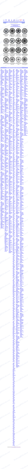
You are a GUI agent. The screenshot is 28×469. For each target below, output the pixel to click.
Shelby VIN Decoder (2, 112)
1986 (9, 175)
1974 (5, 144)
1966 (1, 115)
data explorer (14, 20)
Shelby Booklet (1, 192)
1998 (13, 363)
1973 (5, 128)
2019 (21, 313)
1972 (5, 113)
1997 (13, 321)
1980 (9, 69)
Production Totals (1, 83)
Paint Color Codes (1, 77)
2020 (25, 69)
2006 (16, 238)
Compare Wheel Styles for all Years (15, 24)
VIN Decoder (2, 85)
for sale (11, 20)
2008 (16, 304)
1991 (13, 97)
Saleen (9, 146)
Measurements (2, 76)
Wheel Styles (2, 72)
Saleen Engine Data (10, 152)
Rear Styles (2, 117)
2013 (21, 159)
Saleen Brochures (21, 232)
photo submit (23, 20)
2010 (21, 69)
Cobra (5, 181)
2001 (16, 98)
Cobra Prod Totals (14, 179)
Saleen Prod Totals (14, 88)
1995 (13, 237)
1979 (5, 232)
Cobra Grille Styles (6, 184)
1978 (5, 211)
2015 (21, 211)
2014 (21, 186)
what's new (6, 20)
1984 (9, 135)
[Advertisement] (9, 9)
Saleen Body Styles (14, 86)
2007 (16, 271)
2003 (16, 155)
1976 (5, 169)
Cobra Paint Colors (6, 186)
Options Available (1, 82)
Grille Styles (2, 88)
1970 (5, 69)
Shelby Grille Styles (2, 106)
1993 (13, 152)
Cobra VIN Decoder (6, 189)
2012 (21, 132)
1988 (9, 215)
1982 (9, 111)
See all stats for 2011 (15, 25)
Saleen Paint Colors (14, 90)
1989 (9, 234)
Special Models (1, 73)
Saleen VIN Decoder (10, 153)
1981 (9, 91)
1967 (1, 143)
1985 (9, 155)
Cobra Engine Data (10, 86)
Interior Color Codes (17, 223)
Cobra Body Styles (14, 170)
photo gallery (9, 20)
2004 (16, 184)
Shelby (1, 103)
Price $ (1, 84)
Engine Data (2, 78)
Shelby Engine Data (2, 109)
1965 (1, 86)
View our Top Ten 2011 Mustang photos (15, 26)
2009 (16, 335)
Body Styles (2, 70)
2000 (16, 69)
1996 (13, 279)
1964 (1, 69)
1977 (5, 190)
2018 (21, 287)
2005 (16, 215)
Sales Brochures (1, 75)
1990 (13, 69)
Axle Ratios (2, 79)
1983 (9, 123)
